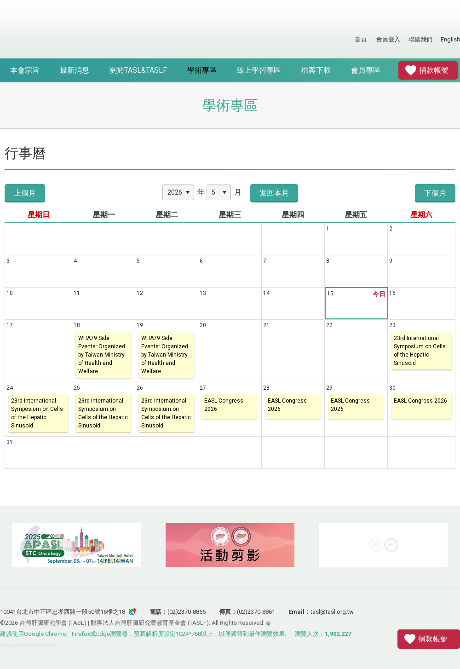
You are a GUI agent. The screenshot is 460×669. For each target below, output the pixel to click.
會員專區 (365, 70)
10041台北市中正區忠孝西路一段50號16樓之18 (62, 611)
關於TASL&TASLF (138, 70)
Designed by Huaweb (28, 644)
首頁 (361, 39)
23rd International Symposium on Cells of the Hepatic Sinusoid (420, 350)
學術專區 (202, 70)
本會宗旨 (25, 70)
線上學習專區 (259, 70)
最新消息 (74, 70)
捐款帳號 (433, 70)
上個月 (25, 193)
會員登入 (388, 39)
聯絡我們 (420, 39)
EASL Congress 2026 (223, 405)
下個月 (435, 193)
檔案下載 (316, 70)
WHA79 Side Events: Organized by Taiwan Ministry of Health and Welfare (101, 355)
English (450, 39)
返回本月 (274, 193)
